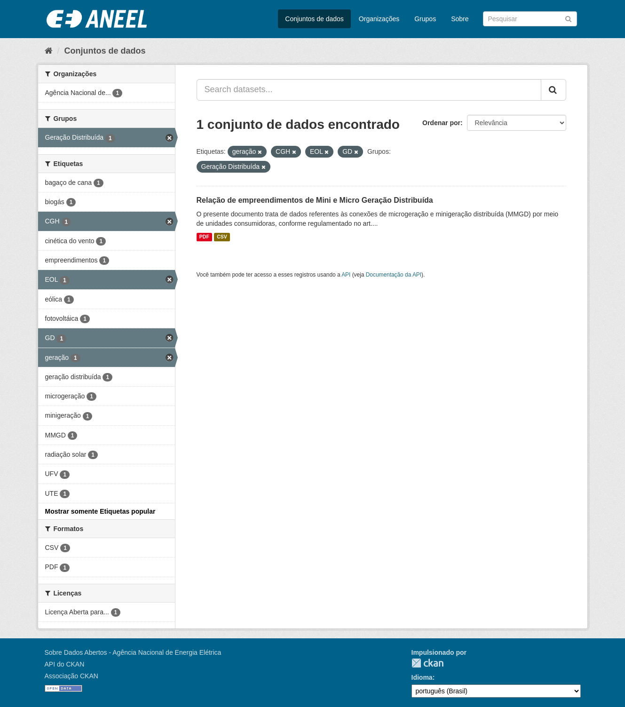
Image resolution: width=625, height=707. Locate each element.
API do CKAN (65, 664)
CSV (222, 237)
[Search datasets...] (369, 90)
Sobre (459, 19)
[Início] (49, 51)
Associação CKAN (71, 676)
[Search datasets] (530, 18)
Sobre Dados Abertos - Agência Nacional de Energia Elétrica (133, 652)
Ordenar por (441, 123)
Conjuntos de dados (314, 19)
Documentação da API (393, 274)
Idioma (422, 677)
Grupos (425, 19)
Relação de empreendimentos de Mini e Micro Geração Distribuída (315, 200)
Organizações (379, 19)
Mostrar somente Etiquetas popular (100, 511)
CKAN (427, 663)
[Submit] (568, 18)
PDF (204, 237)
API (345, 274)
